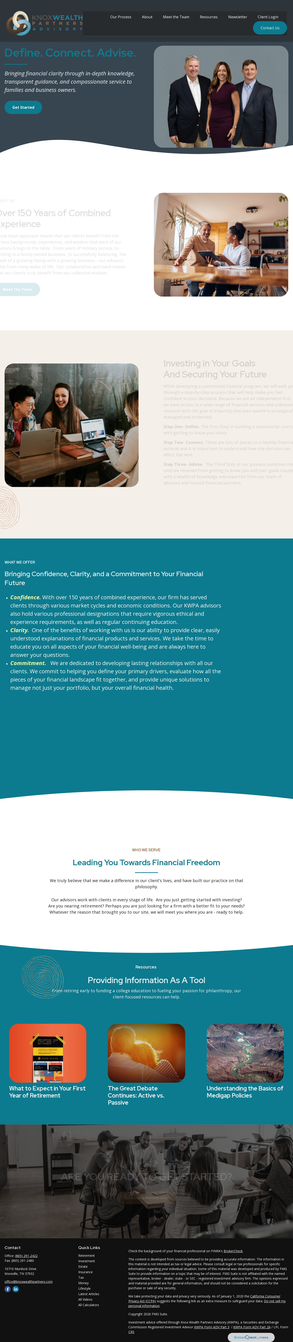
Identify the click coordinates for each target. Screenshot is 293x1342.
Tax (81, 1277)
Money (83, 1283)
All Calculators (88, 1305)
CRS (131, 1332)
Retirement (86, 1255)
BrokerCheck (233, 1251)
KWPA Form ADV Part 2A (252, 1327)
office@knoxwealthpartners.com (29, 1281)
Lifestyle (84, 1288)
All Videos (85, 1299)
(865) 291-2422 (26, 1256)
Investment (86, 1261)
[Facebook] (8, 1289)
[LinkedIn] (16, 1289)
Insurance (85, 1272)
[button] (121, 11)
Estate (83, 1266)
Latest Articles (88, 1294)
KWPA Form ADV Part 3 (211, 1327)
